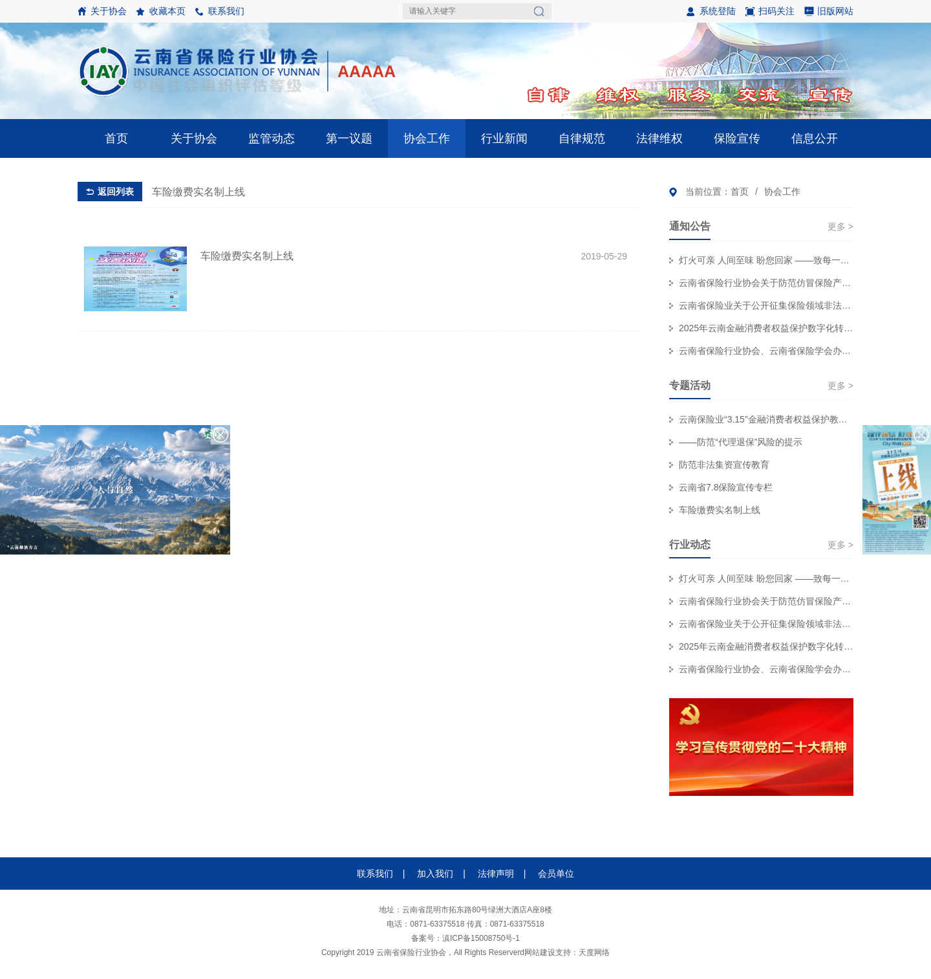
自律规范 (582, 138)
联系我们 (226, 11)
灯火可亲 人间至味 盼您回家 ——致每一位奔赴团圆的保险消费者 (766, 260)
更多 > (840, 226)
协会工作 (426, 138)
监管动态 (271, 138)
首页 (116, 138)
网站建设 (539, 952)
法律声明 (496, 873)
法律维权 (659, 138)
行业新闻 (504, 138)
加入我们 (435, 873)
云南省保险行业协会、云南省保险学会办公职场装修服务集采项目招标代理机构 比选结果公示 (766, 351)
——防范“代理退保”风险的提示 (740, 442)
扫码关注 (770, 14)
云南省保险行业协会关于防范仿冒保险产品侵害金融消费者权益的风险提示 (766, 283)
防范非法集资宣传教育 (724, 464)
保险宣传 (737, 138)
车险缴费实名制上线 (719, 510)
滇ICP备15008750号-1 (481, 938)
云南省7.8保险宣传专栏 (726, 487)
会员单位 (556, 873)
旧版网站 (835, 11)
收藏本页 (167, 11)
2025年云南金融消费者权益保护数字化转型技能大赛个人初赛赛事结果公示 (766, 328)
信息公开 (814, 138)
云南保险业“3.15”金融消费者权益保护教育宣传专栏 (766, 419)
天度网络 (594, 952)
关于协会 (109, 11)
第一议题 (349, 138)
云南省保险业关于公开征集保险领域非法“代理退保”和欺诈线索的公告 (766, 305)
